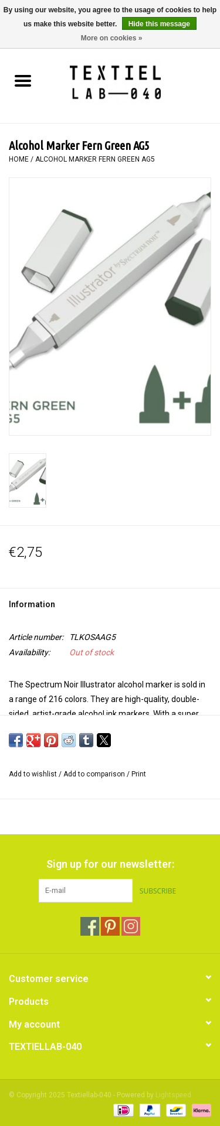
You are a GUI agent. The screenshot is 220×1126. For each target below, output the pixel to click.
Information (32, 604)
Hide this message (159, 24)
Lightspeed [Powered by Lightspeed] (173, 1095)
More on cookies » (112, 38)
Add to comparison (95, 774)
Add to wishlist (34, 774)
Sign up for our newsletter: (110, 864)
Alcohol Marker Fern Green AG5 (95, 159)
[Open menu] (23, 80)
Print (138, 774)
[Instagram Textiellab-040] (130, 926)
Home (19, 159)
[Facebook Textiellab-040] (89, 926)
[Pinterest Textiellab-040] (110, 926)
